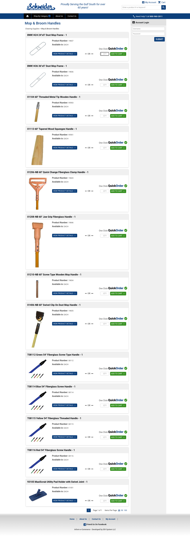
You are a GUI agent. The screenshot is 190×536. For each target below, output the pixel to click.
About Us (59, 16)
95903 (70, 103)
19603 (70, 178)
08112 (70, 361)
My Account (149, 2)
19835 (70, 311)
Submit (159, 39)
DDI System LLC (109, 529)
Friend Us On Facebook (95, 524)
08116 (70, 456)
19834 (70, 280)
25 (119, 510)
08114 (70, 392)
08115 (70, 424)
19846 (70, 223)
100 (125, 510)
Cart (161, 2)
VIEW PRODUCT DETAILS (64, 54)
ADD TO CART (118, 54)
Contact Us (72, 16)
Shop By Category (42, 16)
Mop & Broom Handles (50, 29)
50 (122, 510)
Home (72, 519)
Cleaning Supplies (32, 29)
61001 (70, 488)
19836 (70, 72)
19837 (70, 41)
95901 (70, 135)
